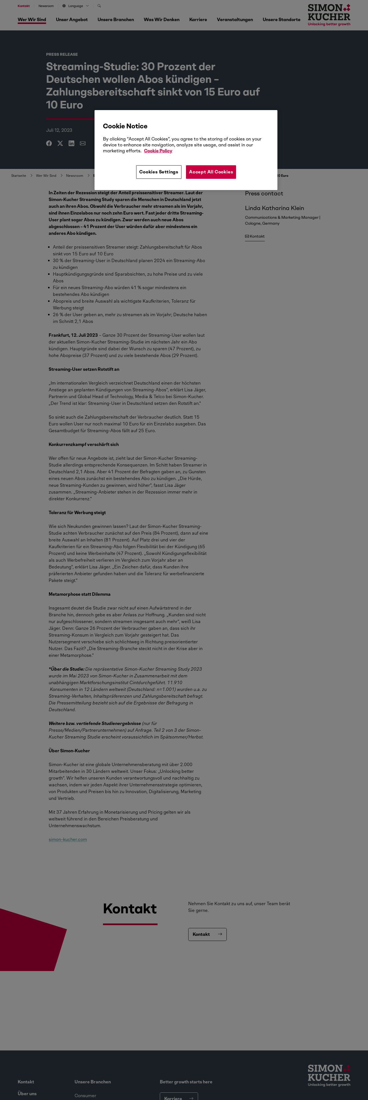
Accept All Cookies (211, 172)
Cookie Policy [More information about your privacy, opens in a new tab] (158, 150)
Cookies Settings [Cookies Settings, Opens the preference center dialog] (158, 172)
